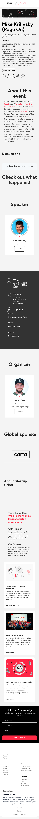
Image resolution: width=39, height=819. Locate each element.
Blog (22, 781)
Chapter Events (25, 768)
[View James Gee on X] (19, 396)
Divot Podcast (25, 785)
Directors (5, 774)
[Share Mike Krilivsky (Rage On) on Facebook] (4, 76)
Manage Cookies (19, 814)
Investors (6, 767)
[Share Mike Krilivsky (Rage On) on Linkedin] (13, 76)
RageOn (7, 104)
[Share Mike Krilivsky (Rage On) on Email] (18, 76)
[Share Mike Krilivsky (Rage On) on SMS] (23, 76)
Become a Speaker (26, 770)
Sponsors (6, 772)
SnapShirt (24, 111)
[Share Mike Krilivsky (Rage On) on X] (8, 76)
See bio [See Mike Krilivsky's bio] (20, 249)
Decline (19, 811)
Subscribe (18, 738)
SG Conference (26, 767)
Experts (5, 768)
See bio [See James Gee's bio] (20, 412)
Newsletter (24, 779)
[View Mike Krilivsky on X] (19, 236)
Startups (5, 770)
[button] (36, 3)
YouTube (23, 783)
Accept (19, 807)
